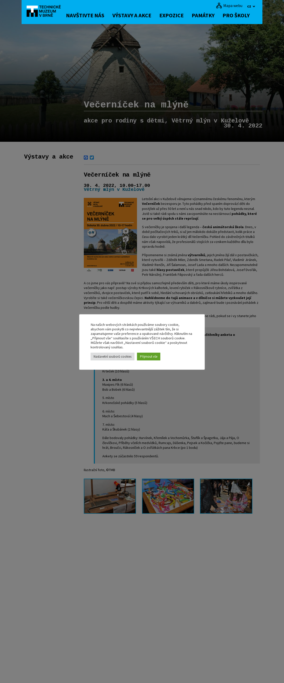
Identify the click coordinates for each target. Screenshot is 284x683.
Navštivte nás (88, 15)
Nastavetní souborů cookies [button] (112, 356)
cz (249, 6)
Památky (205, 15)
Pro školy (238, 15)
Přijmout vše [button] (148, 356)
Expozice (174, 15)
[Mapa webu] (229, 6)
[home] (45, 11)
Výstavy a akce (134, 15)
